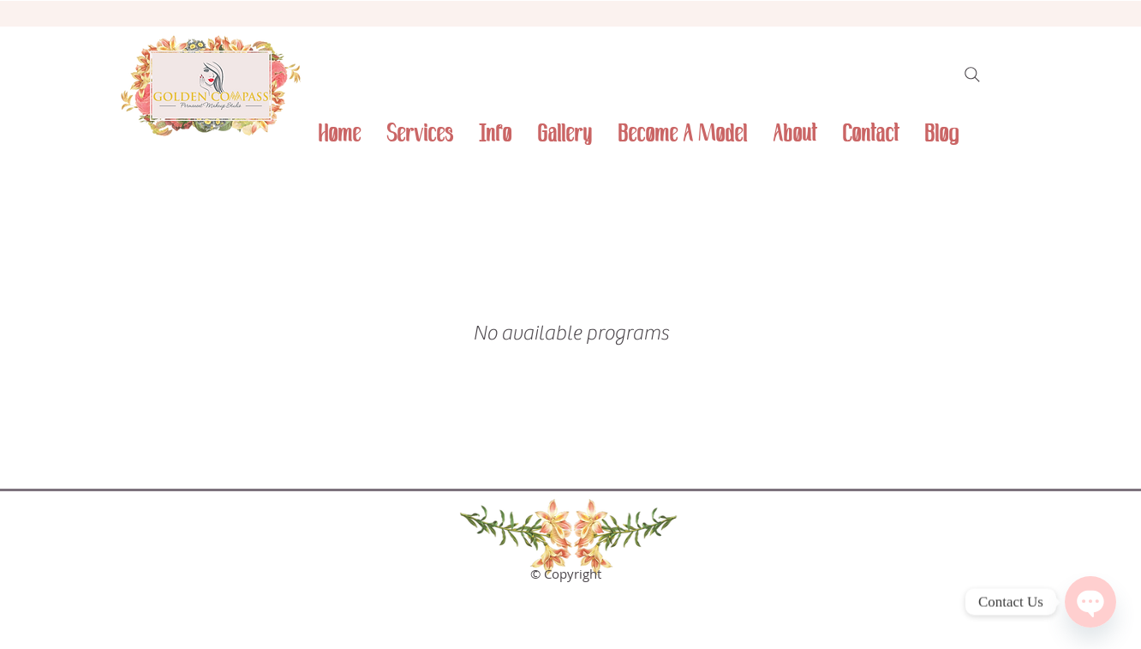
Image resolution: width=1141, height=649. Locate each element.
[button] (495, 134)
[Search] (972, 75)
